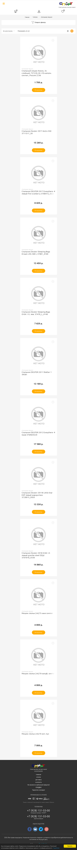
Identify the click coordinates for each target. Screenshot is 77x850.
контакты (38, 782)
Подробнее (20, 848)
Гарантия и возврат (38, 790)
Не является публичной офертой (38, 785)
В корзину (38, 90)
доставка (38, 779)
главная (38, 774)
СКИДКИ (38, 787)
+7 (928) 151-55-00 (38, 810)
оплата (38, 777)
